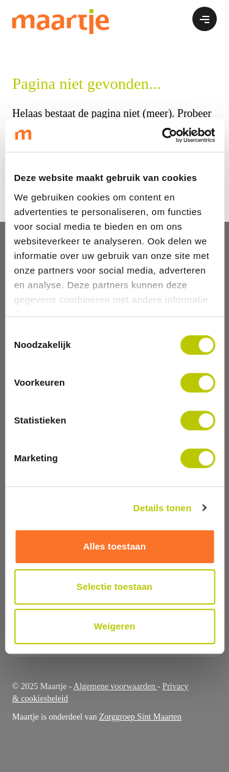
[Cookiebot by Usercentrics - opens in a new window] (163, 135)
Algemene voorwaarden (115, 686)
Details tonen (162, 508)
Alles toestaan (114, 546)
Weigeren (114, 626)
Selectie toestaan (114, 586)
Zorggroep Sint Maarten (140, 716)
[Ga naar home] (60, 21)
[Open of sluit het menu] (204, 19)
